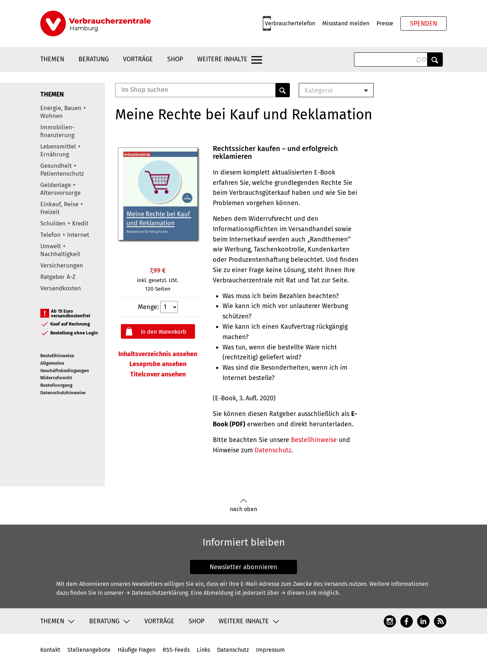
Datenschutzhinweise (63, 392)
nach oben (243, 505)
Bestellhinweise (57, 355)
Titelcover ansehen (158, 374)
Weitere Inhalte (222, 59)
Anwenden (435, 59)
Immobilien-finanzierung (57, 131)
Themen (52, 59)
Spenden (423, 23)
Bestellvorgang (56, 385)
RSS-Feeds (176, 649)
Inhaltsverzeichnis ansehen (157, 354)
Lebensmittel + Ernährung (60, 150)
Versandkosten (60, 288)
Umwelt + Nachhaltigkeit (60, 250)
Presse (384, 23)
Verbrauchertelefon (290, 23)
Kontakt (50, 649)
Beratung (93, 59)
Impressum (270, 649)
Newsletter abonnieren (243, 567)
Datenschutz (273, 450)
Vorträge (138, 59)
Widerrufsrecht (56, 377)
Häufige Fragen (136, 649)
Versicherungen (61, 265)
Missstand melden (345, 23)
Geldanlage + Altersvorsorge (60, 189)
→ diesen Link (299, 592)
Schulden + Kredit (64, 223)
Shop (175, 59)
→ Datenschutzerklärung (156, 592)
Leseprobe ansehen (157, 364)
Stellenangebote (89, 649)
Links (203, 649)
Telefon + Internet (64, 235)
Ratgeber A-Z (58, 277)
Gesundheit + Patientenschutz (62, 169)
